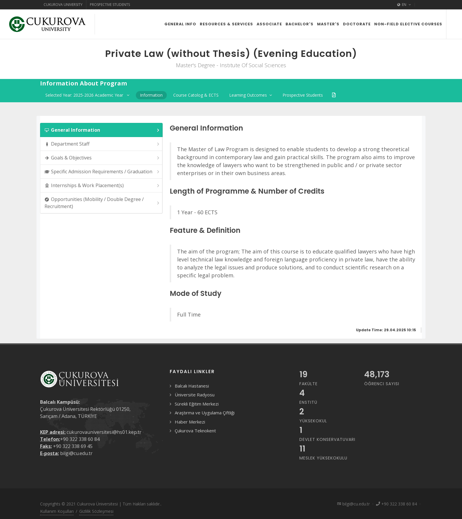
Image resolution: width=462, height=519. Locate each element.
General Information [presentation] (102, 130)
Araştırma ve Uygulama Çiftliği (205, 413)
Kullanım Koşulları (57, 511)
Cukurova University (63, 4)
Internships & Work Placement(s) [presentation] (102, 185)
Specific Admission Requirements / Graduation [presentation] (102, 171)
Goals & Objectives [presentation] (102, 157)
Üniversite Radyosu (194, 395)
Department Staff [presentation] (102, 144)
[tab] (101, 130)
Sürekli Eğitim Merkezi (197, 404)
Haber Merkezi (190, 422)
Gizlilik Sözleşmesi (96, 511)
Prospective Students (110, 4)
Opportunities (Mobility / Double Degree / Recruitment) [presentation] (102, 203)
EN (404, 5)
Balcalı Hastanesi (192, 386)
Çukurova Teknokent (195, 431)
